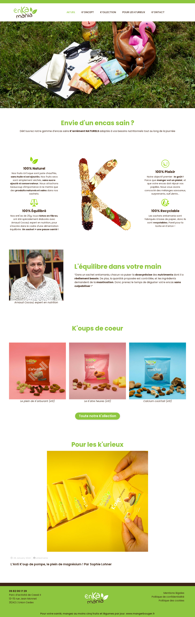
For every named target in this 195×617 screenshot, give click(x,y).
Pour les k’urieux (133, 12)
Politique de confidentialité (168, 597)
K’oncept (88, 12)
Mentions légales (173, 593)
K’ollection (108, 12)
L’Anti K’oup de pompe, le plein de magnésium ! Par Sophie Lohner (61, 564)
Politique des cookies (171, 600)
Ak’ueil (71, 12)
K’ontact (158, 12)
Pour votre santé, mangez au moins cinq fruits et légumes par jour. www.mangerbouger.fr (97, 613)
